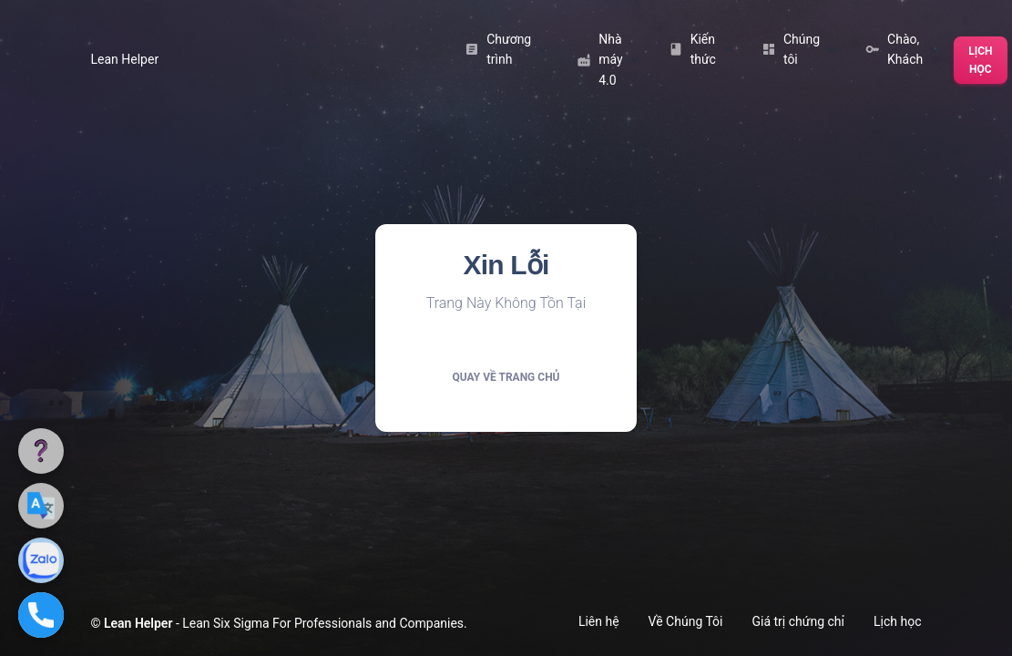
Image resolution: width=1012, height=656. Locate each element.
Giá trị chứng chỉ (798, 621)
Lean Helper (125, 59)
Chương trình (506, 49)
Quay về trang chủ (505, 377)
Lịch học (980, 60)
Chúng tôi (799, 49)
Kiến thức (700, 49)
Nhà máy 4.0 (608, 59)
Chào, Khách (902, 49)
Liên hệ (598, 621)
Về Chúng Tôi (686, 621)
